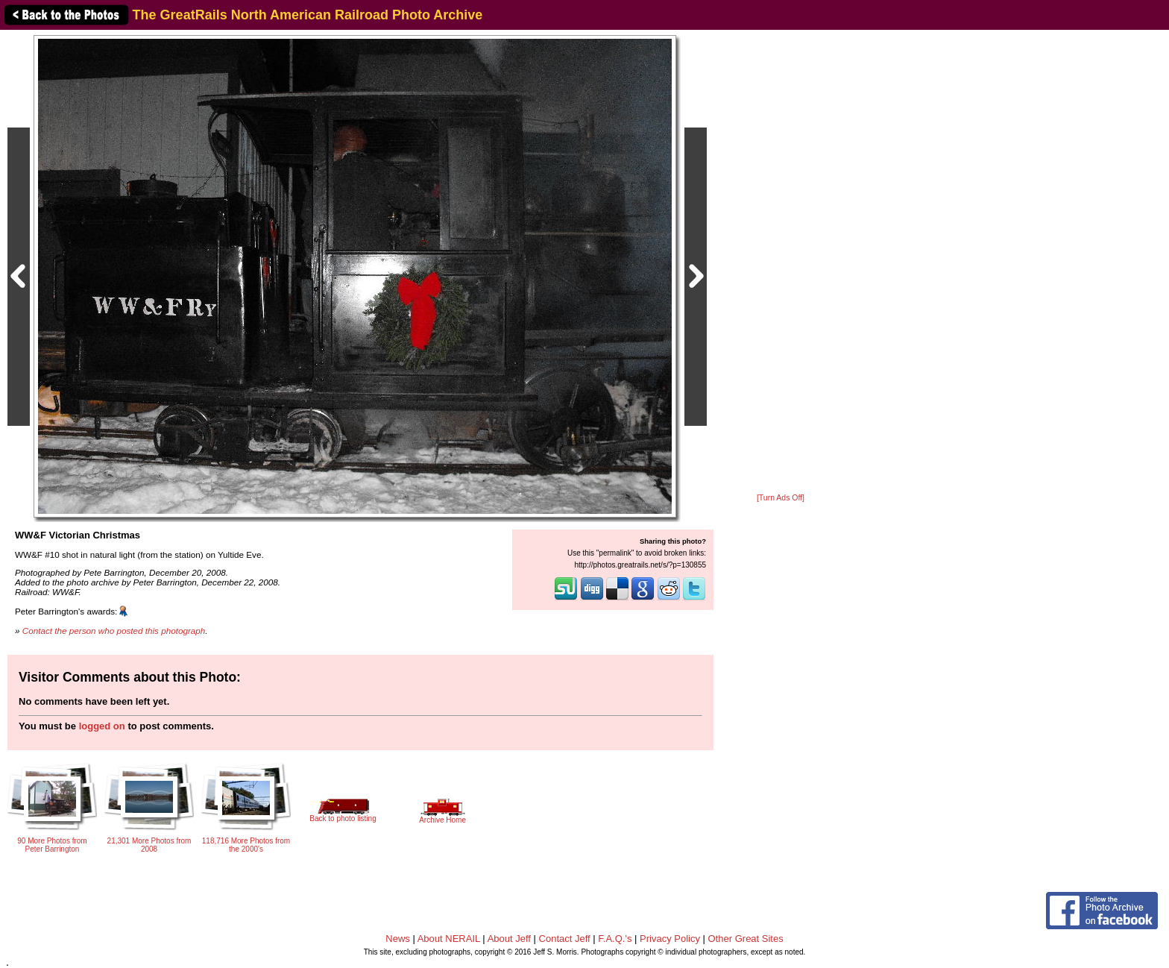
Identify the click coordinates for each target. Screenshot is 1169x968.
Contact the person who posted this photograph (114, 630)
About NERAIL (449, 938)
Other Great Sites (746, 938)
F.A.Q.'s (614, 938)
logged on (102, 726)
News (397, 938)
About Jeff (509, 938)
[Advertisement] (780, 262)
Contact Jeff (564, 938)
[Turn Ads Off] (780, 498)
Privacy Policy (670, 938)
